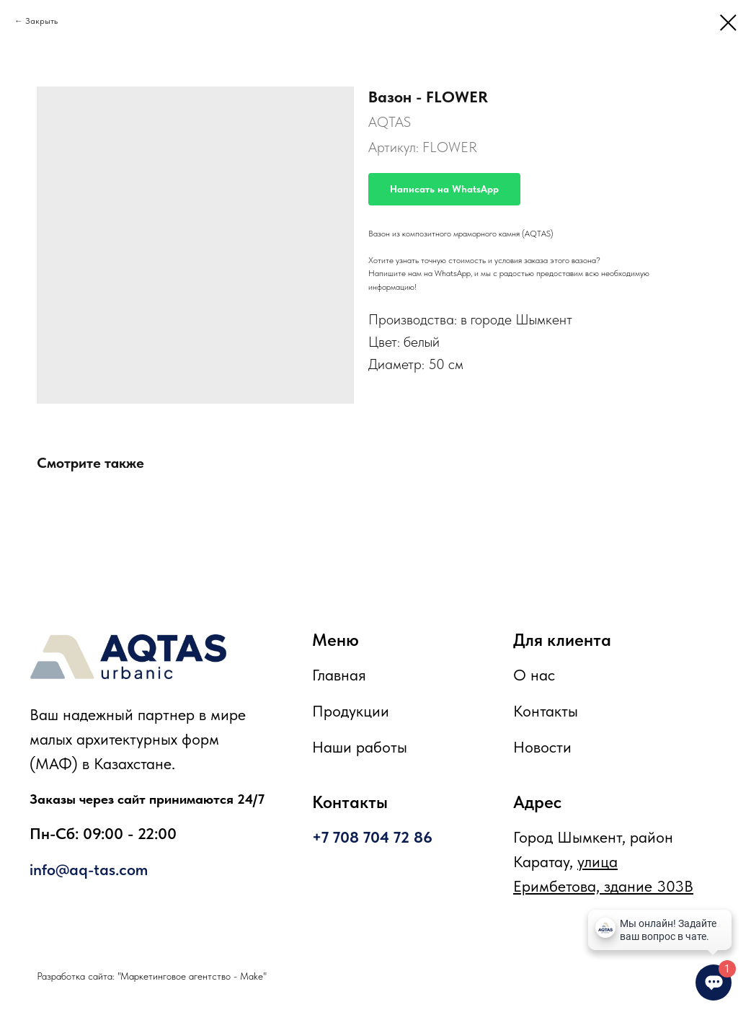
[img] (128, 656)
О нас (534, 674)
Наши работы (359, 746)
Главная (339, 674)
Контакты (545, 710)
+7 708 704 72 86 (372, 837)
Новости (542, 746)
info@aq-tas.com (89, 869)
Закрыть (41, 21)
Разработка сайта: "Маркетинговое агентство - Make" (152, 976)
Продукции (350, 710)
